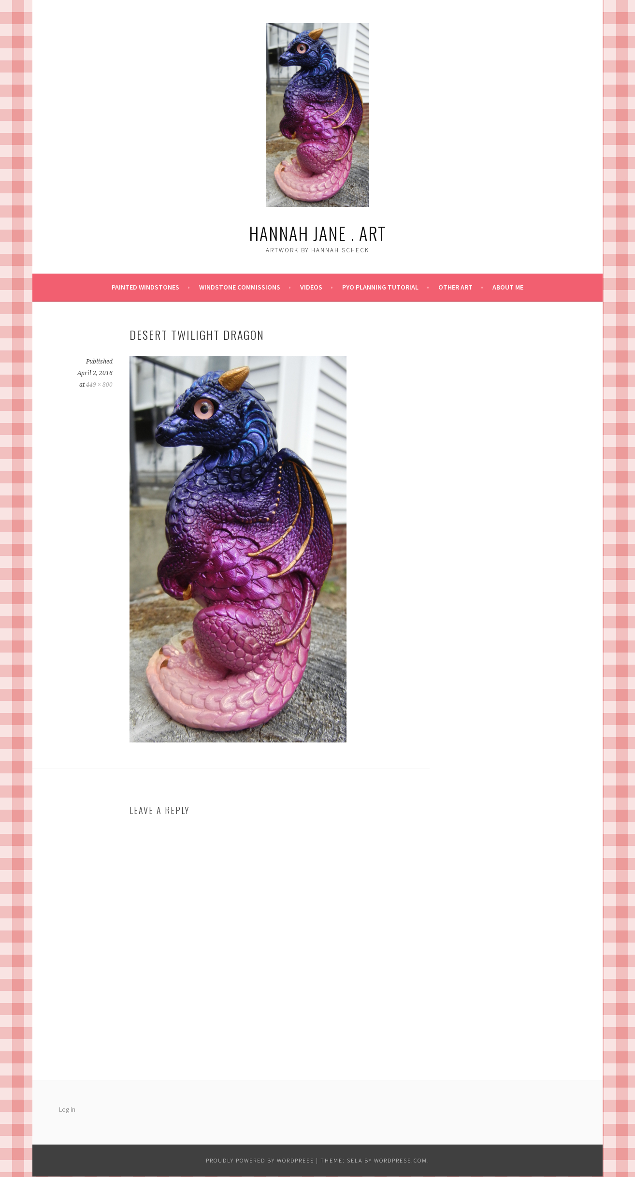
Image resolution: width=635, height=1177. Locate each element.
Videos (311, 287)
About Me (507, 287)
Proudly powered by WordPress (260, 1160)
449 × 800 (99, 384)
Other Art (455, 287)
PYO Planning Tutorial (380, 287)
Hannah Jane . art (318, 233)
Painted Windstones (145, 287)
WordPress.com (400, 1160)
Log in (67, 1109)
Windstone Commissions (239, 287)
